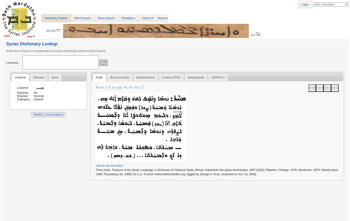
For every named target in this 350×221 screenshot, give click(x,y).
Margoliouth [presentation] (196, 77)
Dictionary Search (56, 18)
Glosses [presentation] (38, 77)
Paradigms (128, 18)
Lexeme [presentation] (20, 77)
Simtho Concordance (48, 114)
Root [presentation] (55, 77)
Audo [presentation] (99, 77)
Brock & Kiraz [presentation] (119, 77)
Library (146, 18)
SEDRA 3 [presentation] (218, 77)
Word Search (82, 18)
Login (305, 4)
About (161, 18)
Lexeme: (12, 62)
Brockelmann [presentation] (145, 77)
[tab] (20, 77)
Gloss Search (106, 18)
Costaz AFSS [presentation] (171, 77)
